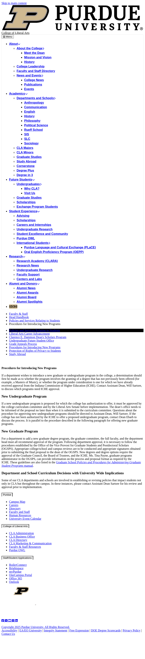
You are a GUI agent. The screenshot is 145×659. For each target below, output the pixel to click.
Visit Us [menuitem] (29, 193)
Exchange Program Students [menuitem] (37, 206)
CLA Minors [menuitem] (25, 152)
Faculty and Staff (19, 511)
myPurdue (15, 571)
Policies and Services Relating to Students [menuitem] (34, 330)
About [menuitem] (14, 43)
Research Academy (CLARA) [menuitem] (37, 261)
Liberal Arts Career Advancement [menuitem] (29, 333)
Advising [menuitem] (23, 215)
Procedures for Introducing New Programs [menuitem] (34, 347)
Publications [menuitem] (33, 84)
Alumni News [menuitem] (26, 288)
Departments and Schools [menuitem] (36, 98)
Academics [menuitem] (18, 93)
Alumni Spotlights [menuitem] (29, 301)
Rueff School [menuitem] (33, 129)
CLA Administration (21, 533)
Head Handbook (19, 317)
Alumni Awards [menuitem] (28, 292)
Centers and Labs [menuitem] (29, 279)
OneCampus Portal (20, 575)
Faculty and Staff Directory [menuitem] (36, 71)
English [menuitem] (29, 111)
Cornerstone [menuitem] (26, 166)
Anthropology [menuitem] (34, 102)
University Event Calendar (25, 518)
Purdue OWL (17, 550)
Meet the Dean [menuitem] (34, 52)
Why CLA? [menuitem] (31, 188)
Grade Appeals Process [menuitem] (23, 344)
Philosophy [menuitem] (32, 120)
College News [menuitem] (34, 80)
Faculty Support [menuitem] (28, 274)
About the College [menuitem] (30, 48)
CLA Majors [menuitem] (25, 147)
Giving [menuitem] (13, 306)
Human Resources (20, 515)
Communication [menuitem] (35, 107)
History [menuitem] (29, 62)
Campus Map (17, 501)
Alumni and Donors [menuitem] (24, 283)
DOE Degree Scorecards (106, 630)
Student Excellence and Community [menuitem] (42, 233)
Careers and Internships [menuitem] (34, 224)
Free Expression (79, 630)
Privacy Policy (131, 630)
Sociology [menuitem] (31, 143)
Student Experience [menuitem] (24, 211)
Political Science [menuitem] (36, 125)
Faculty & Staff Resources (25, 546)
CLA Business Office (22, 536)
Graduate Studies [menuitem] (29, 157)
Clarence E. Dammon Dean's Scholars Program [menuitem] (37, 337)
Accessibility (9, 630)
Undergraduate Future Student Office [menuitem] (31, 340)
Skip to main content (14, 3)
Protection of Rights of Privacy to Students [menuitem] (35, 350)
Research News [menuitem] (28, 265)
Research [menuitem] (17, 256)
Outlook (14, 581)
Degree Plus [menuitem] (25, 170)
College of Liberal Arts (15, 32)
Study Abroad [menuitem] (26, 161)
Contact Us (8, 633)
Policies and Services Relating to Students (34, 320)
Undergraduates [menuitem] (29, 184)
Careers (13, 505)
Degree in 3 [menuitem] (25, 175)
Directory (15, 508)
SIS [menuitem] (26, 134)
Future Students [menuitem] (22, 179)
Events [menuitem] (29, 89)
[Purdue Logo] (72, 18)
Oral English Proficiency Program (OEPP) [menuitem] (54, 252)
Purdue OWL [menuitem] (26, 238)
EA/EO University (30, 630)
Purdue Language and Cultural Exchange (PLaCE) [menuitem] (60, 247)
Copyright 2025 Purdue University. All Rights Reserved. (36, 627)
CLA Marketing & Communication (30, 543)
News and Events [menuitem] (30, 75)
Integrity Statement (55, 630)
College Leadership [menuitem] (31, 66)
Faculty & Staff (18, 313)
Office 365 (15, 578)
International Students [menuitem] (33, 242)
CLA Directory (18, 540)
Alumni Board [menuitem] (26, 297)
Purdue (7, 494)
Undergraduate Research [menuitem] (34, 229)
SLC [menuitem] (27, 138)
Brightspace (16, 568)
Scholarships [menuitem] (26, 202)
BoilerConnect (18, 564)
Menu (7, 36)
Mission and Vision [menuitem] (38, 57)
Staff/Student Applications (17, 557)
